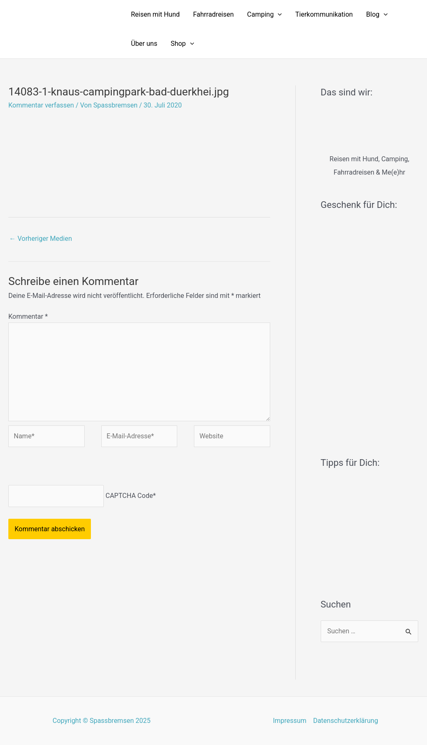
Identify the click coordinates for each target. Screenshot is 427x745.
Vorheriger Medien (40, 238)
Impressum (289, 721)
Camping (264, 14)
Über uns (144, 44)
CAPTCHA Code (129, 496)
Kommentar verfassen (41, 105)
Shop (182, 43)
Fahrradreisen (213, 14)
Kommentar (28, 316)
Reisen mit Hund (155, 14)
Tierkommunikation (324, 14)
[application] (278, 14)
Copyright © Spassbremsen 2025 (102, 721)
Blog (377, 14)
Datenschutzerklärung (345, 721)
